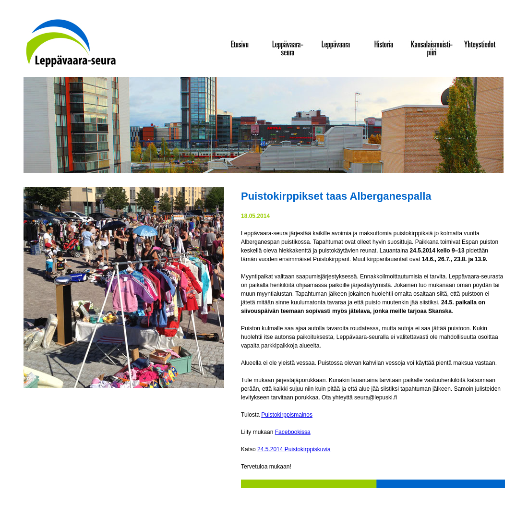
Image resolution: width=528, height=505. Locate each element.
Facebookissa (293, 432)
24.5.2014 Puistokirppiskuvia (294, 449)
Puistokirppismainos (286, 414)
